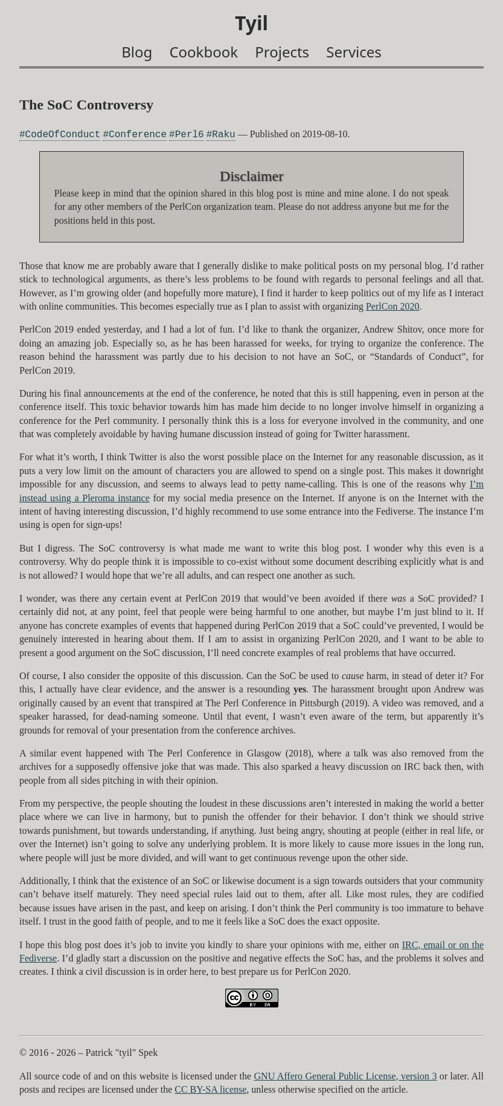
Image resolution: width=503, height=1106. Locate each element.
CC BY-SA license (210, 1089)
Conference (138, 134)
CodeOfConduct (63, 134)
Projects (282, 52)
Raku (223, 134)
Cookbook (203, 52)
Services (354, 52)
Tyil (251, 23)
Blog (136, 52)
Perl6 (189, 134)
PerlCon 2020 (392, 306)
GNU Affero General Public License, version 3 (345, 1076)
